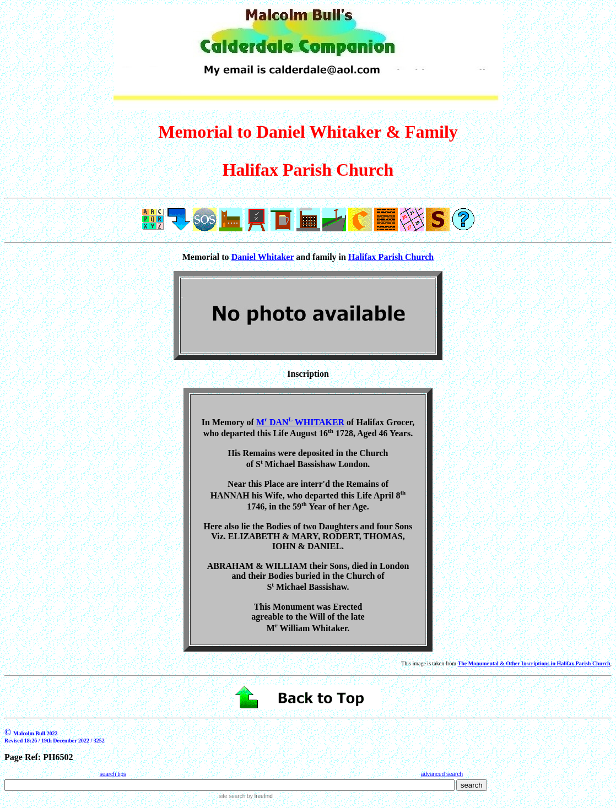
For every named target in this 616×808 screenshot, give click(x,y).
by (258, 796)
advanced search (442, 774)
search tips (113, 774)
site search (232, 796)
